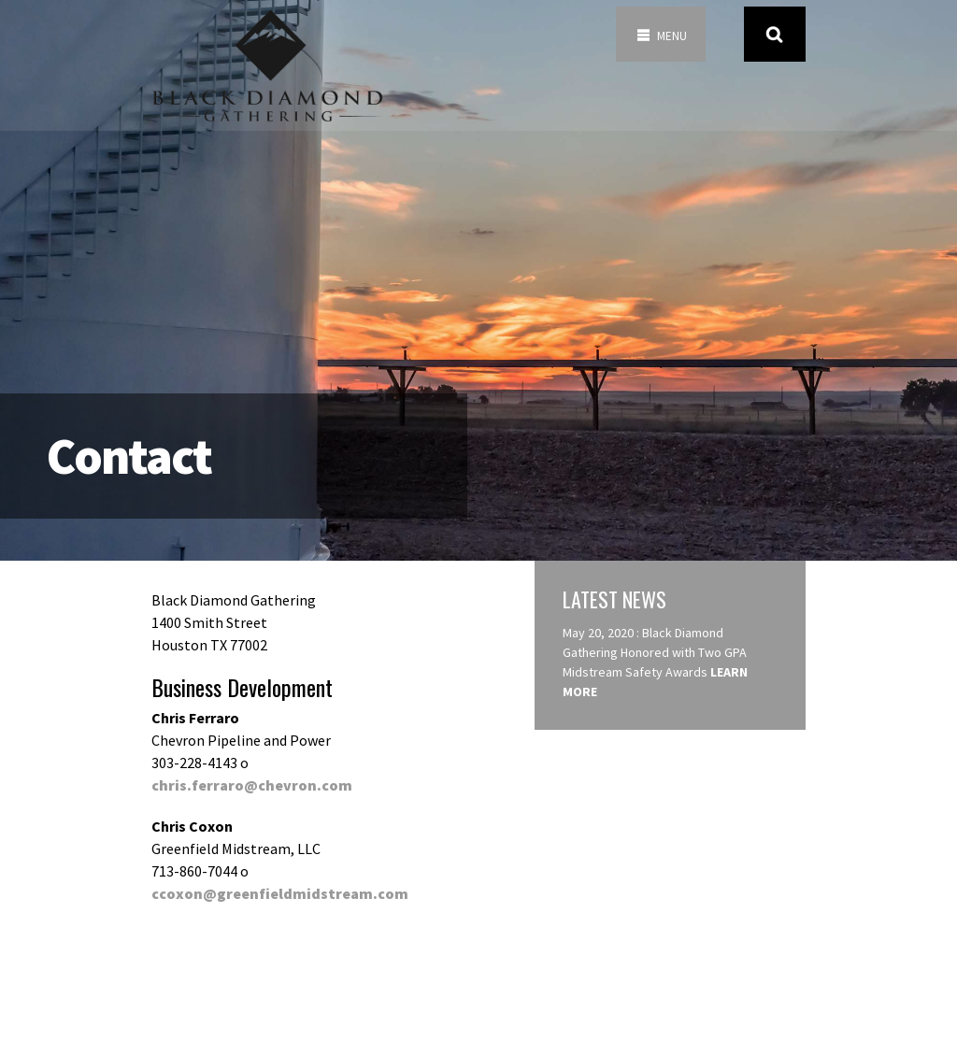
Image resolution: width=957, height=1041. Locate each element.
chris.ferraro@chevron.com (251, 785)
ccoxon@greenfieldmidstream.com (279, 893)
